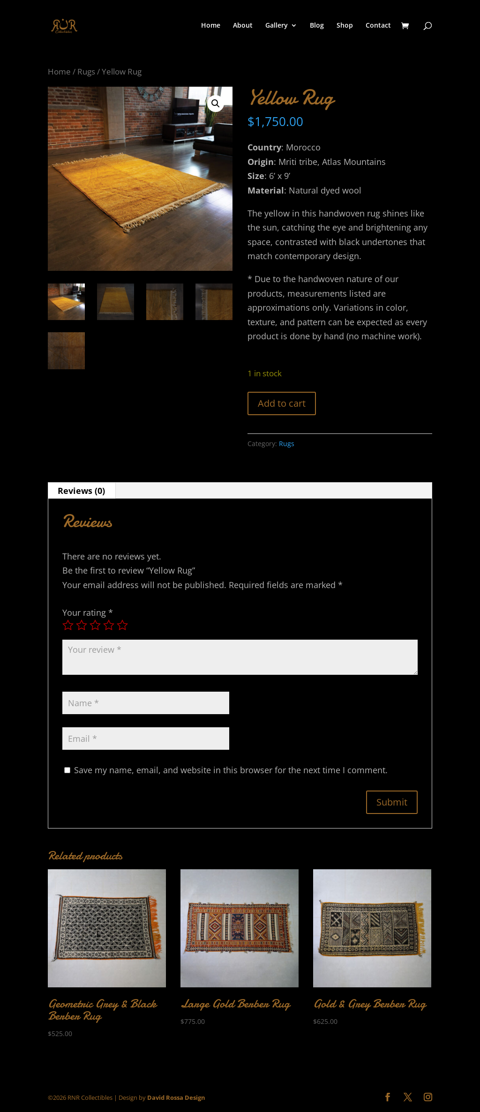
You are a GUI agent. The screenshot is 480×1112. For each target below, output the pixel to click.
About (243, 26)
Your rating (87, 612)
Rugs (86, 71)
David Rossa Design (176, 1097)
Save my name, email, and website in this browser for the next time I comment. (231, 770)
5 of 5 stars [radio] (122, 625)
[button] (215, 103)
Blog (317, 26)
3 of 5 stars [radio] (95, 625)
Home (210, 26)
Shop (345, 26)
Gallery (276, 26)
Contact (378, 26)
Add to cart (282, 403)
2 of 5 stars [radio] (81, 625)
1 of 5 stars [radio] (68, 625)
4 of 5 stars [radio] (108, 625)
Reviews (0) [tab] (81, 490)
